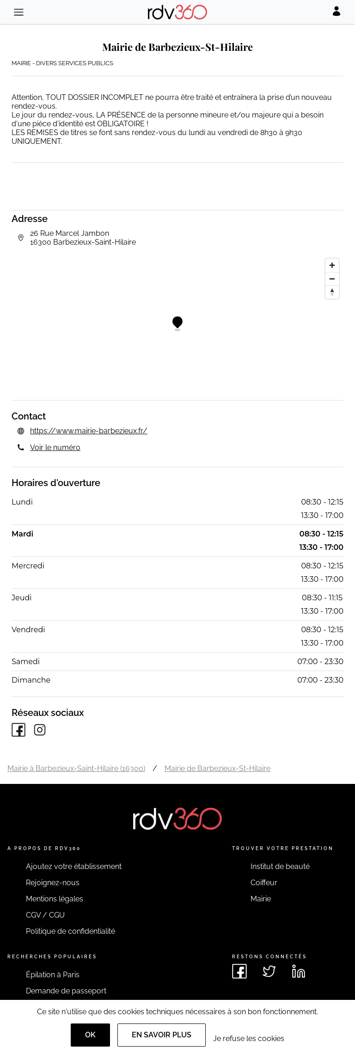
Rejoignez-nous (53, 882)
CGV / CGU (45, 915)
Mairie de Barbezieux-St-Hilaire (217, 768)
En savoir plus (161, 1034)
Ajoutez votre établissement (74, 866)
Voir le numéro (55, 447)
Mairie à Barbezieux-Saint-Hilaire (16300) (76, 768)
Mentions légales (54, 898)
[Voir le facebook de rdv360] (239, 971)
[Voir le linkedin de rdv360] (298, 971)
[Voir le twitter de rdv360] (269, 971)
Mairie (261, 898)
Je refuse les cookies (248, 1038)
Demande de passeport (66, 990)
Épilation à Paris (53, 974)
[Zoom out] (332, 278)
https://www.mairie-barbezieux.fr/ (88, 430)
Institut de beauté (280, 866)
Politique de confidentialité (70, 931)
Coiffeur (264, 882)
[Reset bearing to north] (332, 292)
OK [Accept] (90, 1034)
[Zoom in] (332, 265)
